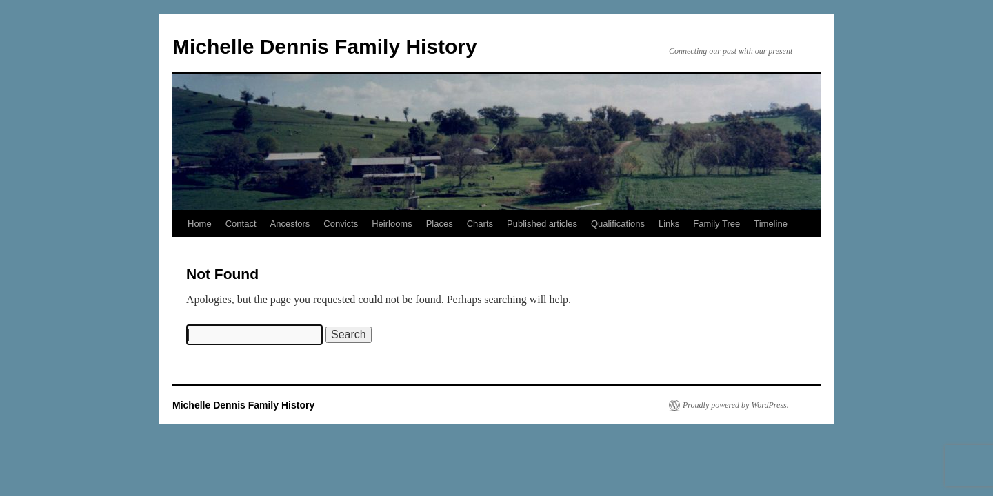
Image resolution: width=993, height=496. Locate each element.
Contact (241, 223)
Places (439, 223)
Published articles (542, 223)
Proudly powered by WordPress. (736, 405)
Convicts (340, 223)
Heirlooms (392, 223)
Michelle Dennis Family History (324, 46)
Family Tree (716, 223)
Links (669, 223)
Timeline (771, 223)
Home (200, 223)
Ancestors (290, 223)
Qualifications (618, 223)
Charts (480, 223)
